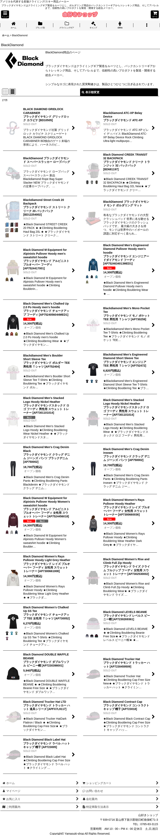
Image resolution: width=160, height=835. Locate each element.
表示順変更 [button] (90, 92)
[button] (5, 14)
